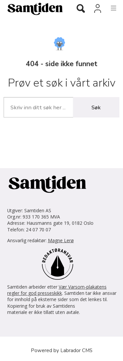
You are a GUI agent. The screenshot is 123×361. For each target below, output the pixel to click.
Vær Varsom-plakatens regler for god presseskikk (57, 290)
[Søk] (80, 9)
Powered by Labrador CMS (61, 350)
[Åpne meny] (109, 8)
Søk (96, 107)
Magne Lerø (61, 240)
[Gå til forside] (32, 8)
